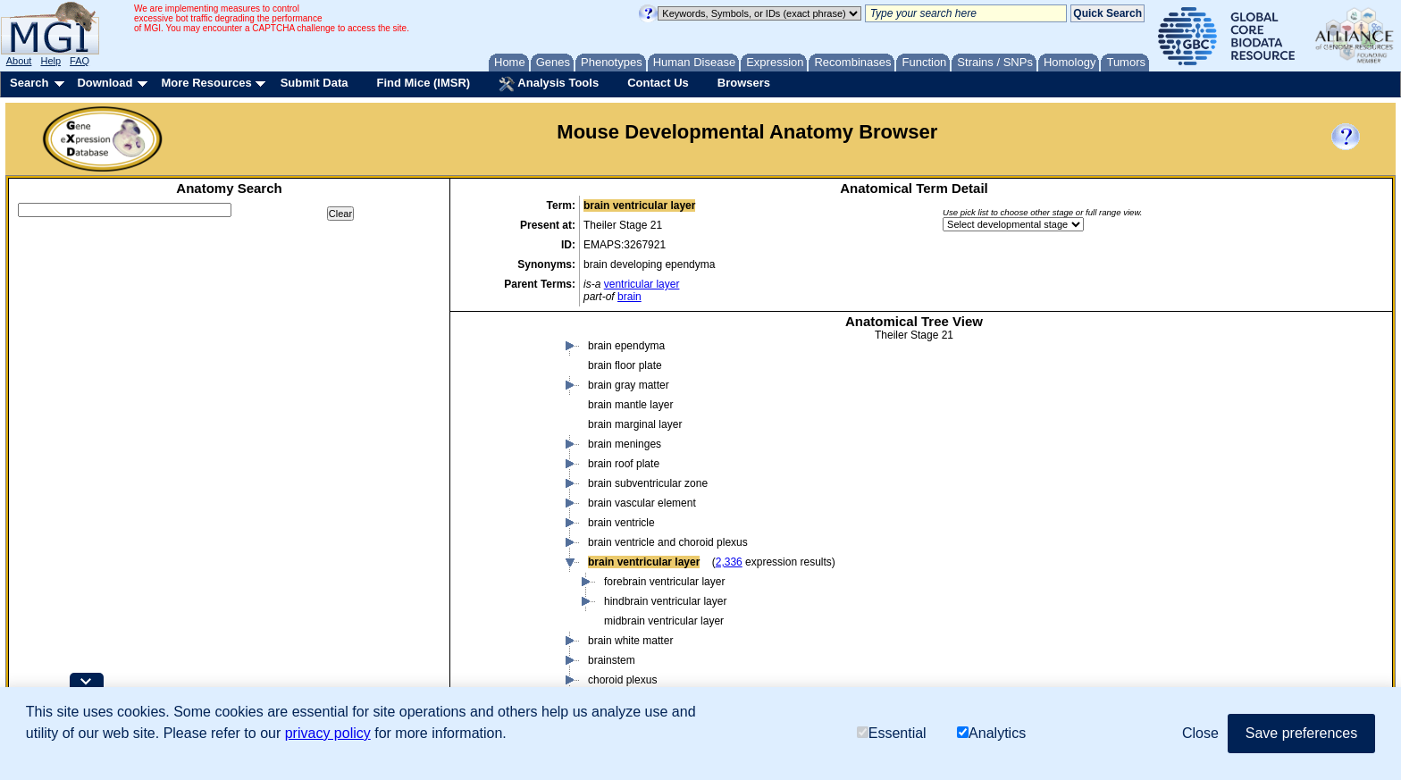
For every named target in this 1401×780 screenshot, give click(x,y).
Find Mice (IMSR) (423, 82)
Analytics (991, 733)
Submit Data (314, 82)
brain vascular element (642, 503)
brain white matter (630, 640)
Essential (892, 733)
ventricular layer (642, 284)
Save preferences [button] (1301, 733)
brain (629, 296)
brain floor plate (625, 365)
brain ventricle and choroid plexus (668, 542)
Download (104, 82)
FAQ (79, 60)
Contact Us (658, 82)
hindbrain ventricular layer (665, 601)
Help (50, 60)
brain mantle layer (630, 404)
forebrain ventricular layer (664, 581)
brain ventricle (621, 522)
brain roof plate (623, 463)
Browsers (743, 82)
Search (29, 82)
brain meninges (624, 444)
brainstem (611, 660)
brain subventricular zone (648, 483)
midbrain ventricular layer (664, 621)
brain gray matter (628, 385)
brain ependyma (626, 346)
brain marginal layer (635, 424)
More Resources (206, 82)
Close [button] (1200, 733)
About (19, 60)
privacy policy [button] (328, 733)
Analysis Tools (549, 84)
